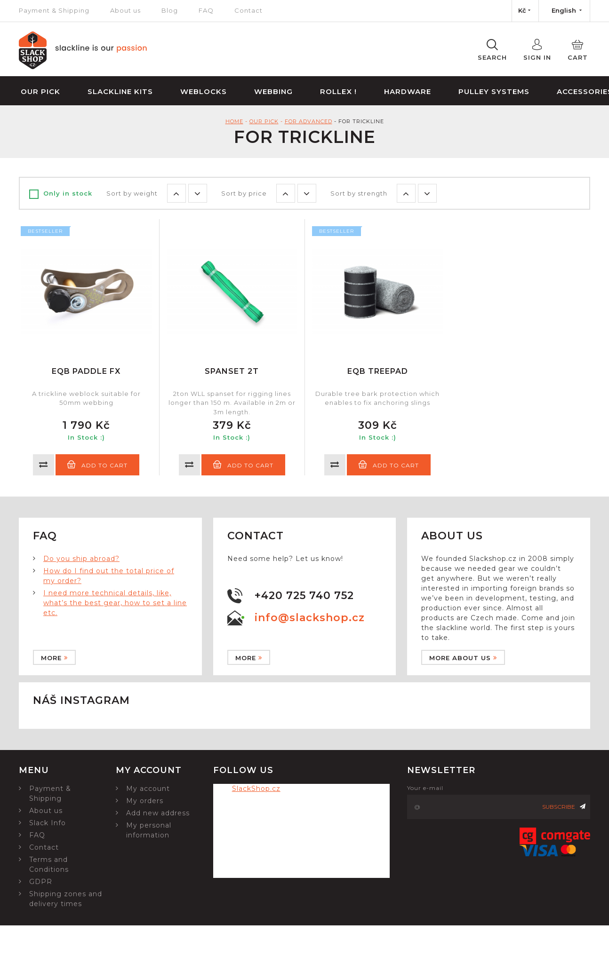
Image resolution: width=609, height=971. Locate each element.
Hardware (407, 91)
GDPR (40, 881)
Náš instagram (81, 700)
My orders (144, 801)
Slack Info (47, 823)
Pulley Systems (493, 91)
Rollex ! (338, 91)
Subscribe (563, 806)
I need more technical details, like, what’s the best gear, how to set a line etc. (115, 603)
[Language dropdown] (564, 11)
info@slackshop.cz (310, 617)
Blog (169, 10)
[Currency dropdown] (525, 11)
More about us (463, 658)
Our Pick (40, 91)
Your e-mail (425, 787)
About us (125, 10)
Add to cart (97, 464)
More (54, 658)
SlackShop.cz (256, 788)
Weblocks (203, 91)
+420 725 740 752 (304, 595)
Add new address (158, 813)
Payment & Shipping (54, 10)
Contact (248, 10)
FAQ (206, 10)
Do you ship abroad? (81, 558)
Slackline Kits (120, 91)
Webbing (273, 91)
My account (148, 788)
